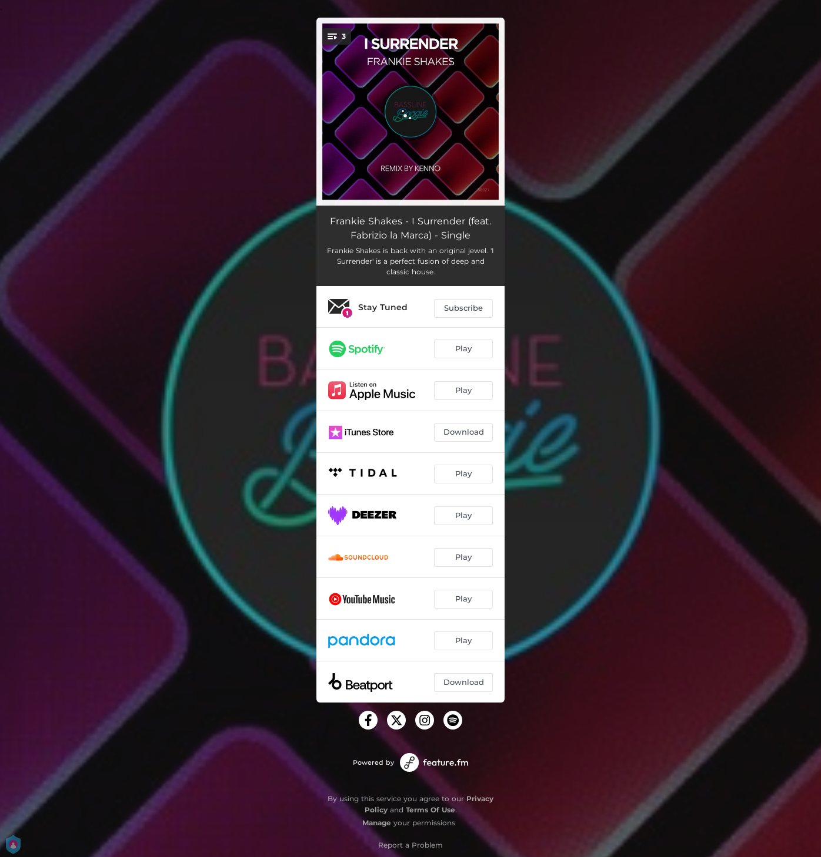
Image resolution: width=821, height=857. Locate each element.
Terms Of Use (430, 809)
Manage (376, 822)
